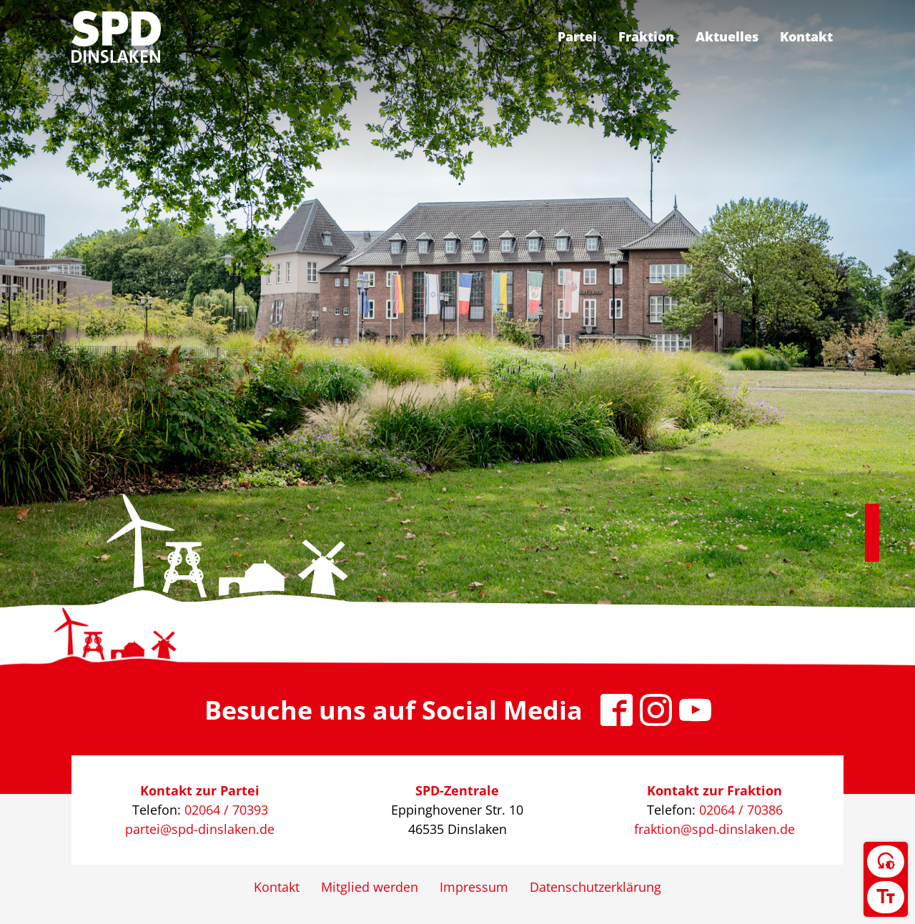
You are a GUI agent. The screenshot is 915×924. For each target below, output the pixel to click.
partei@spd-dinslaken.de (199, 829)
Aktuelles (727, 36)
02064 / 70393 (226, 809)
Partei (577, 36)
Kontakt (806, 36)
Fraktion (646, 36)
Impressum (474, 886)
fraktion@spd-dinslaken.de (714, 829)
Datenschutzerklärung (595, 886)
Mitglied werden (369, 886)
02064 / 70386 (741, 809)
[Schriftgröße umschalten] (885, 897)
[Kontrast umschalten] (885, 861)
